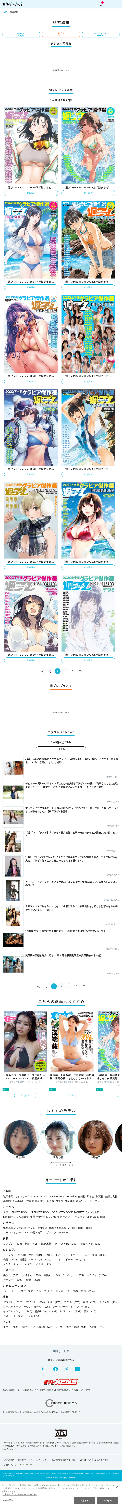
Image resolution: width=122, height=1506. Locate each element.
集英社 (99, 1196)
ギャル (44, 1264)
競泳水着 (50, 1243)
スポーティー (75, 1259)
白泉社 (59, 1201)
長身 (10, 1259)
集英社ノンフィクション (71, 1216)
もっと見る (61, 1165)
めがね (70, 1243)
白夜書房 (70, 1201)
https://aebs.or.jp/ (9, 1449)
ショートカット (77, 1254)
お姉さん (32, 1275)
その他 (97, 1327)
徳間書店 (40, 1201)
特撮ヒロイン (47, 1311)
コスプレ (13, 1243)
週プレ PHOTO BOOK (16, 1212)
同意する (84, 1500)
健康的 (28, 1259)
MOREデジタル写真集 (87, 1212)
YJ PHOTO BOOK (40, 1212)
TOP (5, 12)
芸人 (91, 1311)
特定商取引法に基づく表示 (64, 1460)
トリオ (26, 1291)
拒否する (108, 1500)
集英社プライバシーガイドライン (33, 1460)
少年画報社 (18, 1201)
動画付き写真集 (57, 1227)
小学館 (7, 1201)
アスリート (14, 1315)
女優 (55, 1302)
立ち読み (31, 193)
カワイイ (97, 1275)
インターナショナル (19, 1264)
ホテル (64, 1291)
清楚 (33, 1279)
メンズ (63, 1327)
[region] (61, 1494)
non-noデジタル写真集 (16, 1216)
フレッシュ (50, 1259)
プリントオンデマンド (16, 1232)
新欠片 (50, 1201)
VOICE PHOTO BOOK (80, 1227)
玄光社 (82, 1196)
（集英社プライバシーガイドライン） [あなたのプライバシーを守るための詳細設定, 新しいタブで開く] (20, 1494)
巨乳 (37, 1254)
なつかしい (74, 1275)
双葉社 (80, 1201)
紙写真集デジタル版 (14, 1227)
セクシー (14, 1279)
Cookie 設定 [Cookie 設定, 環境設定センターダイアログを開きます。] (7, 1500)
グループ (45, 1291)
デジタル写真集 (21, 34)
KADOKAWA (41, 1196)
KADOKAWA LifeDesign (63, 1196)
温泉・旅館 (84, 1291)
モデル (73, 1302)
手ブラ (12, 1327)
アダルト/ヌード (35, 1315)
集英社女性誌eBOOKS (43, 1216)
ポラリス (51, 1232)
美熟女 (52, 1275)
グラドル (14, 1302)
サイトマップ (26, 1465)
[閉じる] (116, 1487)
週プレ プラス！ (61, 34)
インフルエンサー (18, 1311)
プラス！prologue (37, 1227)
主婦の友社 (111, 1196)
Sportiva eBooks (95, 1216)
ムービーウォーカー (96, 1201)
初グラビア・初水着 (38, 1327)
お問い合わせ (10, 1465)
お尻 (54, 1254)
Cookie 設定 (85, 1460)
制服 (32, 1243)
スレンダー (15, 1254)
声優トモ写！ (37, 1232)
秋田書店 (8, 1196)
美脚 (99, 1254)
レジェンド (71, 1311)
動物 (81, 1327)
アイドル (36, 1302)
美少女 (12, 1275)
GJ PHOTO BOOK (62, 1212)
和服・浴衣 (91, 1243)
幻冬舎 (90, 1196)
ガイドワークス (23, 1196)
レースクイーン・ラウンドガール (27, 1306)
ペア (10, 1291)
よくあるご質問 (101, 1460)
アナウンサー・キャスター (72, 1306)
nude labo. (64, 1232)
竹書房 (30, 1201)
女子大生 (108, 1302)
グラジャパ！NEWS (100, 34)
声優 (90, 1302)
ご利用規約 (9, 1460)
